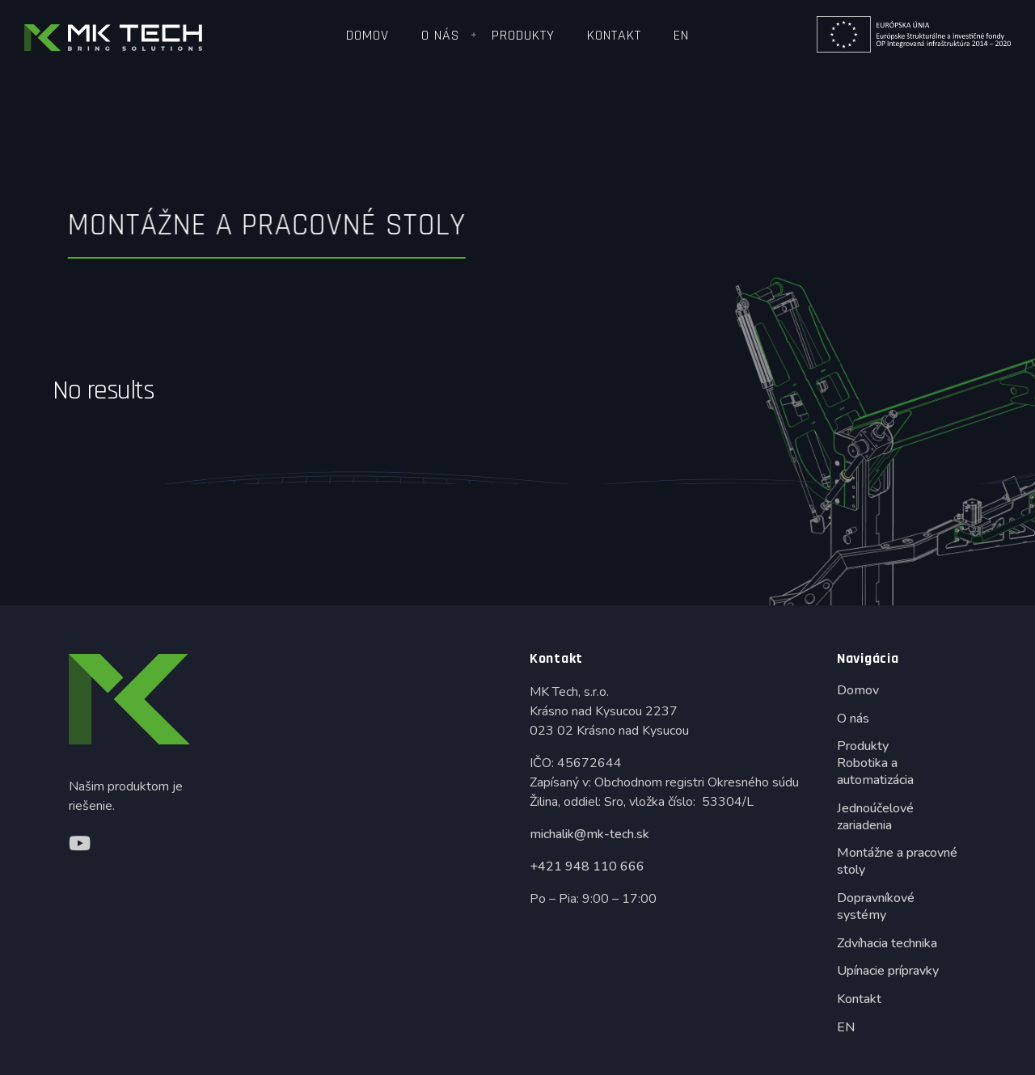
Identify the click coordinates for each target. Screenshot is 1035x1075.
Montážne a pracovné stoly (897, 861)
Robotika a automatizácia (875, 771)
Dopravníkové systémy (876, 906)
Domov (367, 35)
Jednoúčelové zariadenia (875, 816)
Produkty (523, 35)
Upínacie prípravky (888, 971)
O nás (440, 35)
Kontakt (614, 35)
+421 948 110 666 (587, 866)
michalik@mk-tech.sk (589, 834)
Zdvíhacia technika (887, 943)
